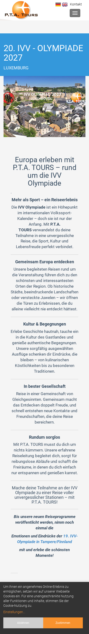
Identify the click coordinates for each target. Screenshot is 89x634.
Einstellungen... (14, 612)
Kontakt (75, 4)
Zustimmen (63, 623)
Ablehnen (23, 623)
